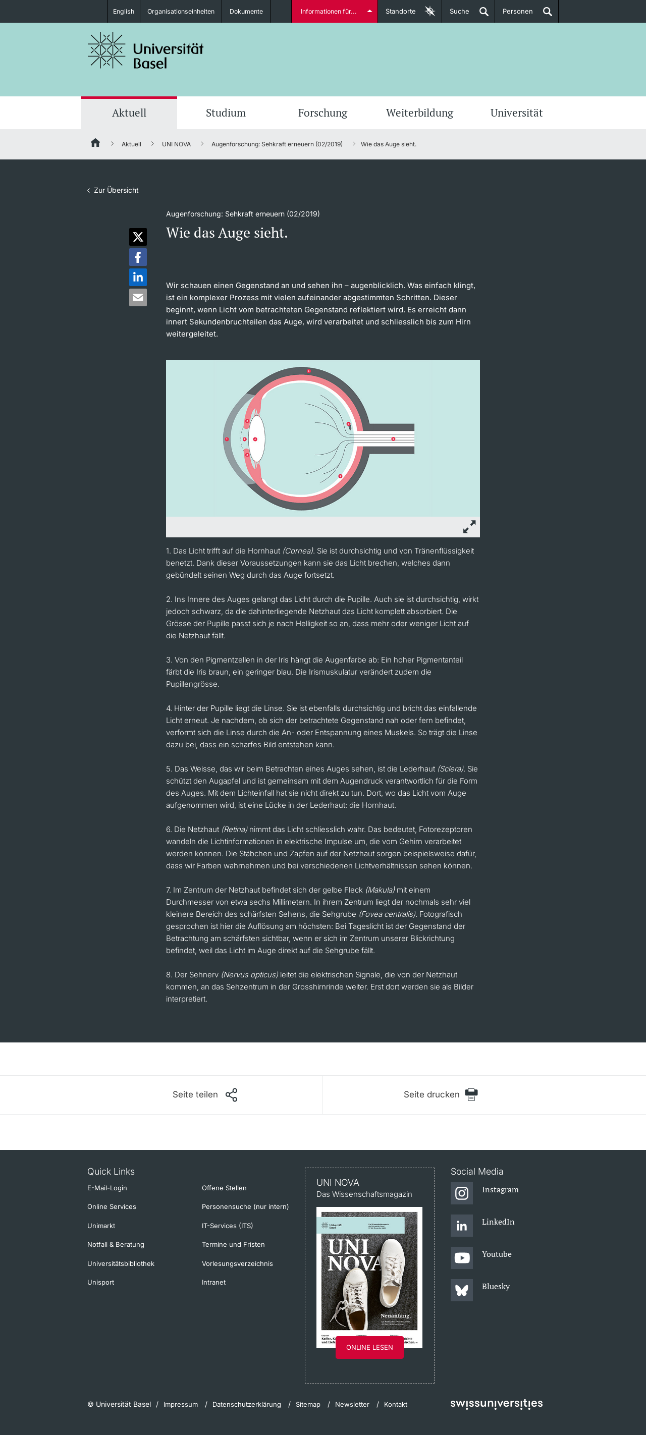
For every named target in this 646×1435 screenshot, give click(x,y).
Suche (455, 15)
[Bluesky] (480, 1290)
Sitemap (308, 1404)
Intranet (214, 1282)
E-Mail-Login (107, 1188)
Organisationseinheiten (183, 11)
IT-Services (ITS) (227, 1226)
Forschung (322, 112)
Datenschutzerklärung (246, 1404)
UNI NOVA (176, 144)
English (122, 11)
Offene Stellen (224, 1188)
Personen (514, 15)
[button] (138, 237)
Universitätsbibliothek (120, 1263)
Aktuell (129, 112)
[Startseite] (96, 144)
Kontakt (395, 1404)
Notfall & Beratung (115, 1244)
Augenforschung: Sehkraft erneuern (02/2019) (277, 144)
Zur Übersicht (116, 190)
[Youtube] (481, 1258)
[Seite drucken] (441, 1095)
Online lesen (369, 1347)
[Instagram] (485, 1193)
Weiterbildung (419, 112)
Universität (517, 112)
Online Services (111, 1206)
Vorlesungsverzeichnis (237, 1263)
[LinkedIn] (483, 1226)
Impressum (181, 1404)
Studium (226, 112)
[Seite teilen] (204, 1095)
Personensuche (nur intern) (245, 1206)
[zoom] (323, 437)
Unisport (100, 1282)
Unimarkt (101, 1226)
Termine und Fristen (233, 1244)
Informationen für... (329, 11)
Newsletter (352, 1404)
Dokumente (250, 11)
